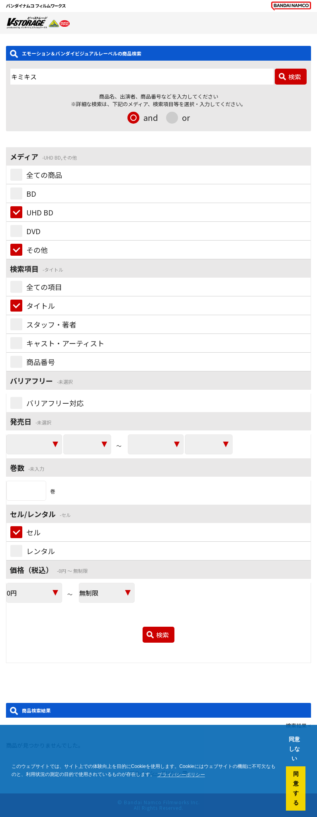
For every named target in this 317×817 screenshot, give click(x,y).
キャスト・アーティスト (65, 343)
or (186, 117)
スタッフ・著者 (51, 324)
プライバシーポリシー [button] (181, 775)
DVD (33, 231)
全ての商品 (44, 175)
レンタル (40, 551)
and (150, 117)
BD (31, 193)
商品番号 (40, 362)
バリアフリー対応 (55, 403)
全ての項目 (44, 287)
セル (33, 532)
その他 (37, 250)
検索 (294, 76)
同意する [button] (296, 788)
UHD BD (39, 212)
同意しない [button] (294, 749)
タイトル (40, 305)
